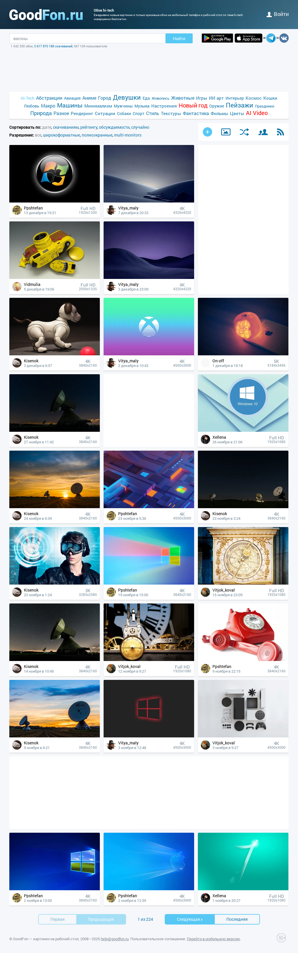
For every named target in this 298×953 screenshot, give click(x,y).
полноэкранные (97, 135)
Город (104, 98)
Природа (41, 113)
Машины (70, 105)
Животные (182, 98)
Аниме (89, 98)
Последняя (237, 919)
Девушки (127, 97)
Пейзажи (239, 105)
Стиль (152, 113)
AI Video (257, 113)
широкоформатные (61, 135)
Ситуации (105, 113)
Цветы (237, 113)
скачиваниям (66, 127)
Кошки (270, 98)
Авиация (72, 98)
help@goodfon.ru (115, 938)
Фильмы (219, 113)
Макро (48, 106)
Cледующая (190, 919)
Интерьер (235, 98)
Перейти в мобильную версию (213, 938)
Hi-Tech (27, 98)
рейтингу (88, 127)
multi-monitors (127, 135)
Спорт (138, 113)
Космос (254, 98)
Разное (61, 113)
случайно (140, 127)
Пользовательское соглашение (157, 938)
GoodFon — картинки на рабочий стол (46, 938)
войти (278, 13)
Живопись (160, 98)
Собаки (124, 113)
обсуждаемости (114, 127)
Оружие (216, 106)
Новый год (193, 105)
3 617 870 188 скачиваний (53, 46)
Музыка (142, 106)
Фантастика (196, 113)
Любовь (31, 106)
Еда (146, 98)
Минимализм (98, 106)
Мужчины (123, 106)
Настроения (164, 106)
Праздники (264, 106)
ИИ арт (216, 98)
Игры (201, 98)
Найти (179, 38)
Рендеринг (82, 113)
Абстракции (49, 98)
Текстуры (171, 113)
